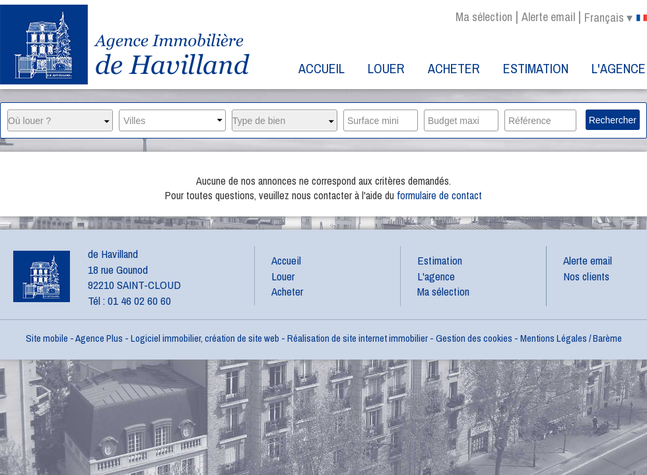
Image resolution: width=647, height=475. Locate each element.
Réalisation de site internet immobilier (357, 338)
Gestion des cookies (474, 338)
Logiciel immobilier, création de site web (205, 338)
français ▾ (615, 18)
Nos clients (586, 276)
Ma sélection (484, 17)
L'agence (619, 68)
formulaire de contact (439, 195)
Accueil (321, 68)
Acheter (454, 68)
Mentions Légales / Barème (571, 338)
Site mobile (47, 338)
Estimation (535, 68)
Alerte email (548, 17)
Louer (386, 68)
